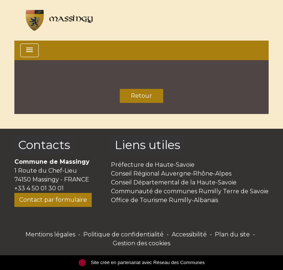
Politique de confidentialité (123, 234)
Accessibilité (189, 234)
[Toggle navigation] (29, 50)
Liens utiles (147, 145)
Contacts (44, 145)
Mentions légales (50, 234)
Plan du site (232, 234)
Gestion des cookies (141, 243)
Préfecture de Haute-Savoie (153, 164)
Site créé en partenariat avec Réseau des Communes (141, 262)
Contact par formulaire (53, 199)
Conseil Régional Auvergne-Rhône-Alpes (171, 173)
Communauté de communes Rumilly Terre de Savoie (190, 191)
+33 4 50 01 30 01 (39, 188)
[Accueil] (57, 20)
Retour (141, 95)
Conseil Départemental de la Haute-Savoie (174, 182)
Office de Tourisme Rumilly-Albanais (164, 200)
